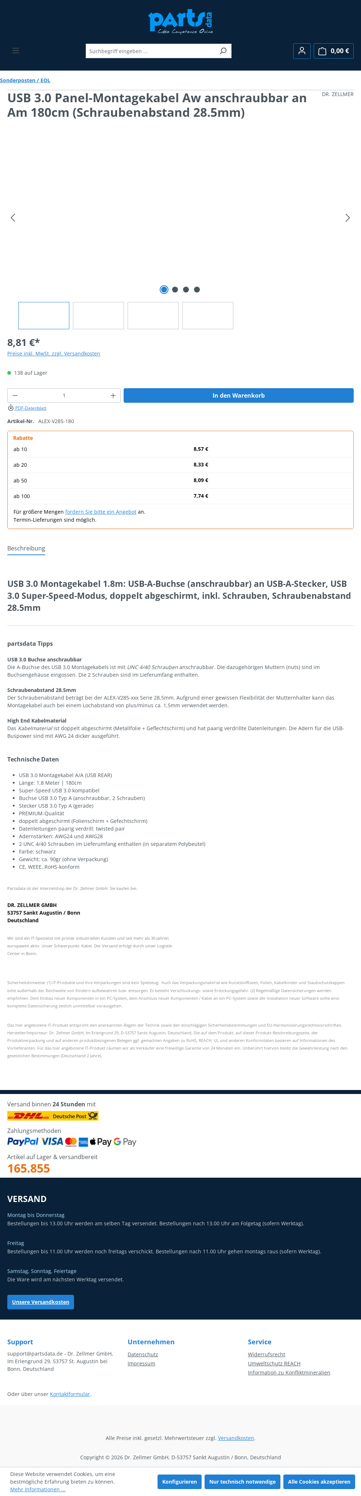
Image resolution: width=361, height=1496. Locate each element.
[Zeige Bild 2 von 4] (175, 290)
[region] (180, 234)
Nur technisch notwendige (242, 1481)
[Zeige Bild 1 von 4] (164, 290)
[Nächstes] (347, 218)
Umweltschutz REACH (274, 1363)
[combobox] (150, 51)
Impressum (141, 1363)
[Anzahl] (64, 395)
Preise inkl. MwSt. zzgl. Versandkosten (53, 353)
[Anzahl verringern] (15, 395)
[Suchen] (223, 51)
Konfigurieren (179, 1481)
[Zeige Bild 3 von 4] (186, 290)
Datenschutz (143, 1354)
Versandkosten (236, 1438)
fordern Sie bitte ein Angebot (100, 511)
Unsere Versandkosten (40, 1301)
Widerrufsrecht (266, 1354)
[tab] (26, 548)
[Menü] (15, 50)
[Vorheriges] (12, 218)
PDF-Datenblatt (26, 408)
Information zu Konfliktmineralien (289, 1372)
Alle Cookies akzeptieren (319, 1481)
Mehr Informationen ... (38, 1489)
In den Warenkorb (239, 395)
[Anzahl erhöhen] (113, 395)
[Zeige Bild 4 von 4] (197, 290)
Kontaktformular (70, 1393)
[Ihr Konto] (302, 51)
